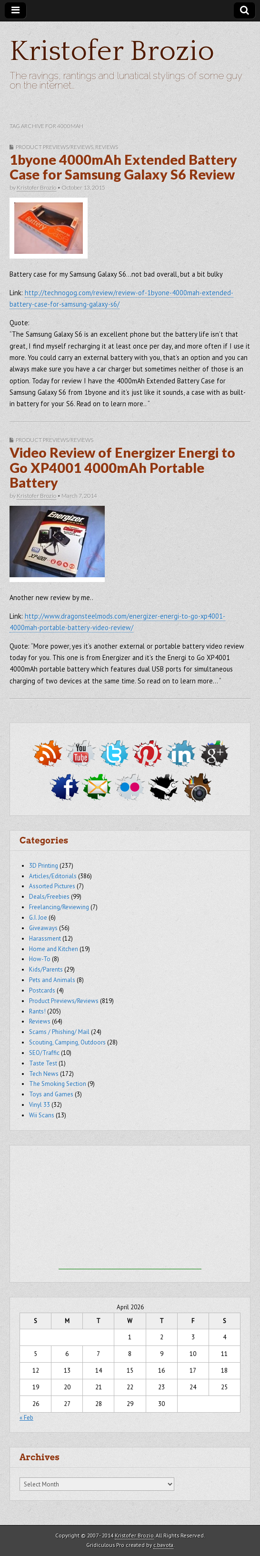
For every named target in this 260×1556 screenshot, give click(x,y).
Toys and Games (51, 1094)
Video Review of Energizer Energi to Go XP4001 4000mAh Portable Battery (122, 467)
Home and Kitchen (53, 949)
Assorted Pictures (52, 886)
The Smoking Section (57, 1084)
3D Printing (43, 866)
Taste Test (43, 1063)
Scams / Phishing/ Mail (59, 1032)
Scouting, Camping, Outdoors (67, 1042)
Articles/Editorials (53, 876)
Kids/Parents (46, 969)
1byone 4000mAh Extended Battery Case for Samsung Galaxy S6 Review (123, 167)
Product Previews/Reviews (54, 147)
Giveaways (43, 928)
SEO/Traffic (44, 1053)
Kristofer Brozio (112, 52)
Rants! (37, 1011)
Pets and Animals (52, 980)
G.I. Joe (38, 918)
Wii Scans (41, 1115)
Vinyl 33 (39, 1105)
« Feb (26, 1418)
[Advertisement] (130, 1209)
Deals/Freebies (49, 897)
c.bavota (163, 1544)
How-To (39, 959)
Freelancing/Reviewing (59, 907)
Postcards (42, 990)
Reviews (106, 147)
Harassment (45, 938)
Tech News (44, 1074)
